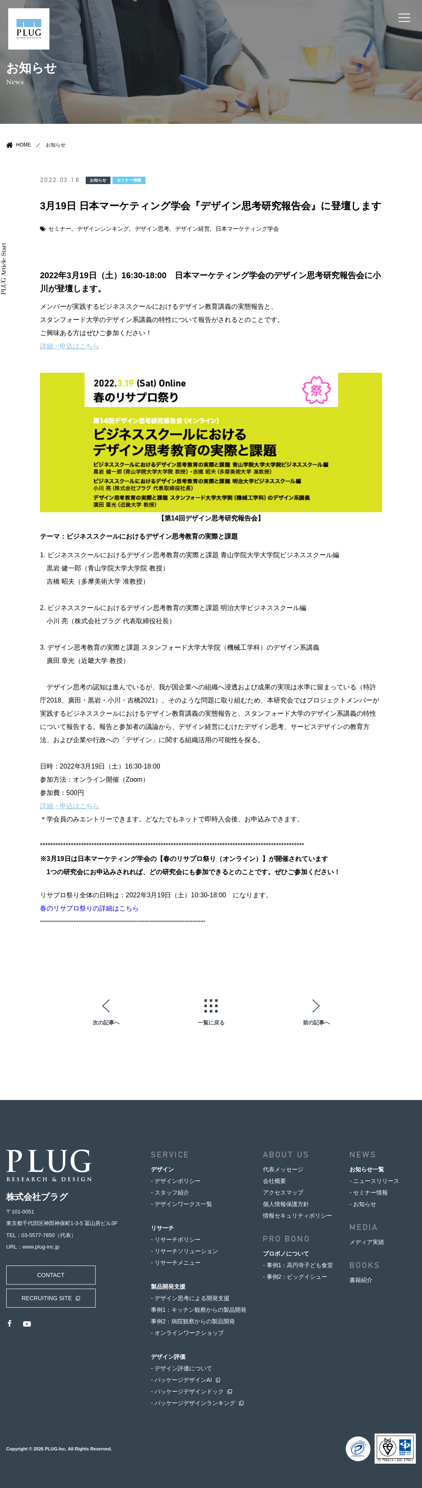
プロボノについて (286, 1253)
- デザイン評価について (181, 1368)
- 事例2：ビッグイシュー (295, 1276)
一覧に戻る (211, 1022)
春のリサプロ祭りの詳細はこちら (89, 907)
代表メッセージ (283, 1169)
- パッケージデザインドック (187, 1391)
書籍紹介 (361, 1279)
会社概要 (274, 1180)
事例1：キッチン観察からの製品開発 (198, 1309)
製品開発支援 (168, 1286)
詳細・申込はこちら (69, 345)
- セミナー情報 (368, 1192)
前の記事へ (316, 1022)
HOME (23, 145)
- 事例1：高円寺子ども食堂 (298, 1264)
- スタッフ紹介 (170, 1192)
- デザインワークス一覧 (181, 1203)
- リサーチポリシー (176, 1239)
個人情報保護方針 (286, 1203)
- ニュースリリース (374, 1180)
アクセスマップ (283, 1192)
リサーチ (162, 1227)
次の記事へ (106, 1022)
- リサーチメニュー (176, 1262)
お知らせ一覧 (366, 1169)
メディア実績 (366, 1241)
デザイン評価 (168, 1356)
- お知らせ (362, 1203)
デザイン (162, 1169)
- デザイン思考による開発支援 (190, 1297)
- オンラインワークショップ (187, 1332)
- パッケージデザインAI (181, 1379)
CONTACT (47, 1274)
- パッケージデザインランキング (193, 1402)
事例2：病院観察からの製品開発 (193, 1321)
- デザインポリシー (176, 1180)
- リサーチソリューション (184, 1250)
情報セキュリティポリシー (297, 1215)
